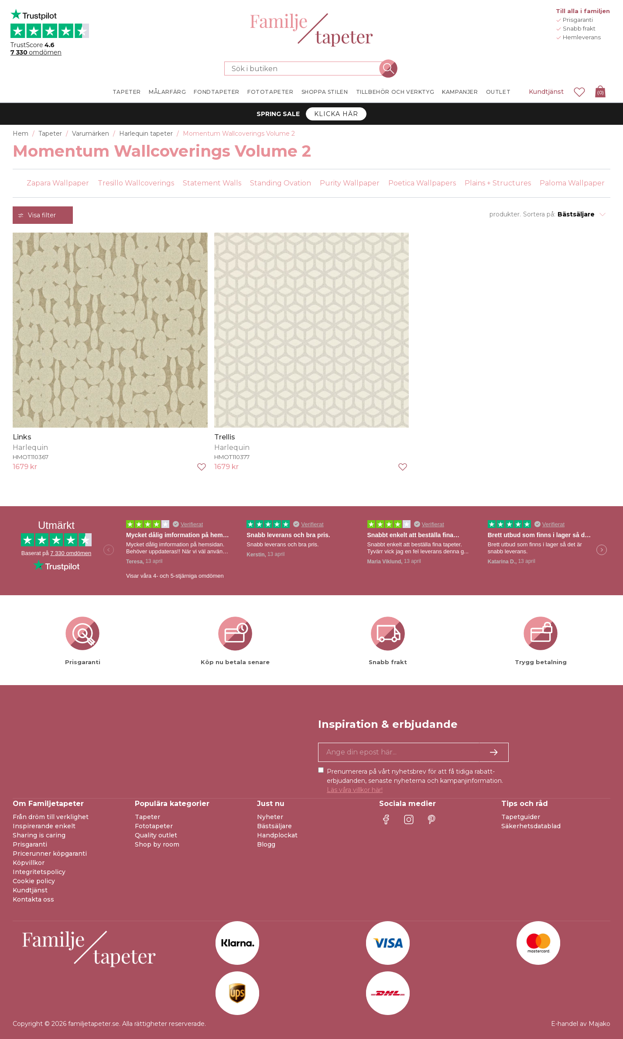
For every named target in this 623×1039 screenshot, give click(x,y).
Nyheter (270, 817)
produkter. (505, 214)
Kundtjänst (546, 92)
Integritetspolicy (39, 872)
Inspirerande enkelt (44, 826)
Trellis (224, 437)
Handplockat (277, 835)
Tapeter (147, 817)
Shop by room (157, 844)
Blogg (266, 844)
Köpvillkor (28, 863)
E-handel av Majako (580, 1024)
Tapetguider (520, 817)
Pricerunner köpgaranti (50, 853)
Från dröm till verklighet (51, 817)
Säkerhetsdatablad (531, 826)
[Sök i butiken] (306, 68)
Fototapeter (154, 826)
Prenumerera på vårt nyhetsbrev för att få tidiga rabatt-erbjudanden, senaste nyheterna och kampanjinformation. (415, 781)
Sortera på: (539, 214)
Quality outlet (156, 835)
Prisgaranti (30, 844)
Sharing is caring (39, 835)
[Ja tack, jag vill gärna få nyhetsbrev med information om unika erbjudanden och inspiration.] (413, 752)
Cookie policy (34, 881)
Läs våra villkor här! (355, 790)
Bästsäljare (274, 826)
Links (22, 437)
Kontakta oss (33, 899)
